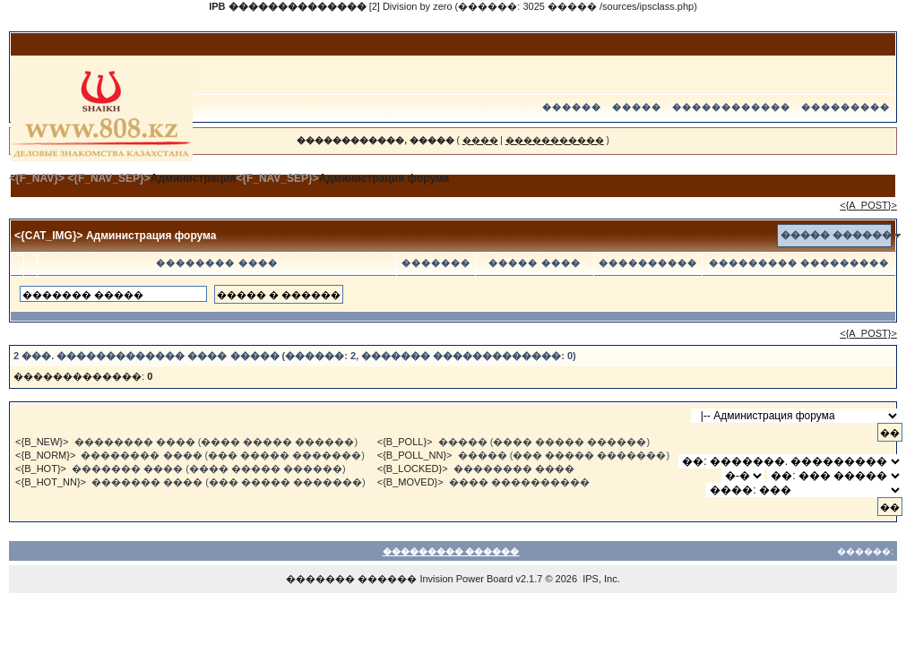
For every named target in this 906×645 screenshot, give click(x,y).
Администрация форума (384, 178)
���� (480, 140)
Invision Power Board (466, 578)
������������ (731, 107)
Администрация (193, 178)
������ (571, 107)
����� (636, 107)
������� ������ (351, 578)
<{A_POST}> (868, 205)
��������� (845, 107)
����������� (554, 140)
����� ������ (836, 234)
